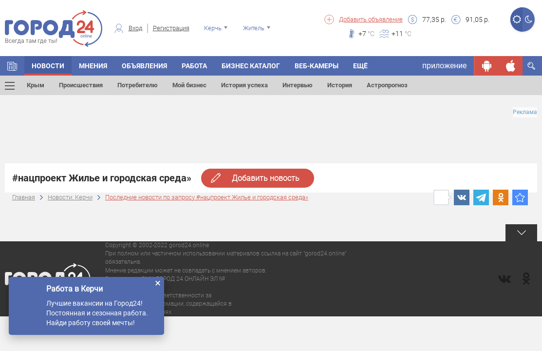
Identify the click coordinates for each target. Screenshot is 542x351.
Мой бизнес (189, 85)
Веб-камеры (316, 66)
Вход (135, 28)
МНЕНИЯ (93, 66)
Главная (23, 197)
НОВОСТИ (48, 66)
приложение (444, 65)
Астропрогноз (387, 85)
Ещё (360, 66)
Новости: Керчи (70, 197)
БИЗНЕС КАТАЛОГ (251, 66)
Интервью (297, 85)
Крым (35, 85)
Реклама (525, 112)
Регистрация (171, 28)
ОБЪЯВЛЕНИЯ (144, 66)
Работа (194, 66)
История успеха (244, 85)
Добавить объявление (371, 19)
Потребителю (137, 85)
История (339, 85)
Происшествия (81, 85)
